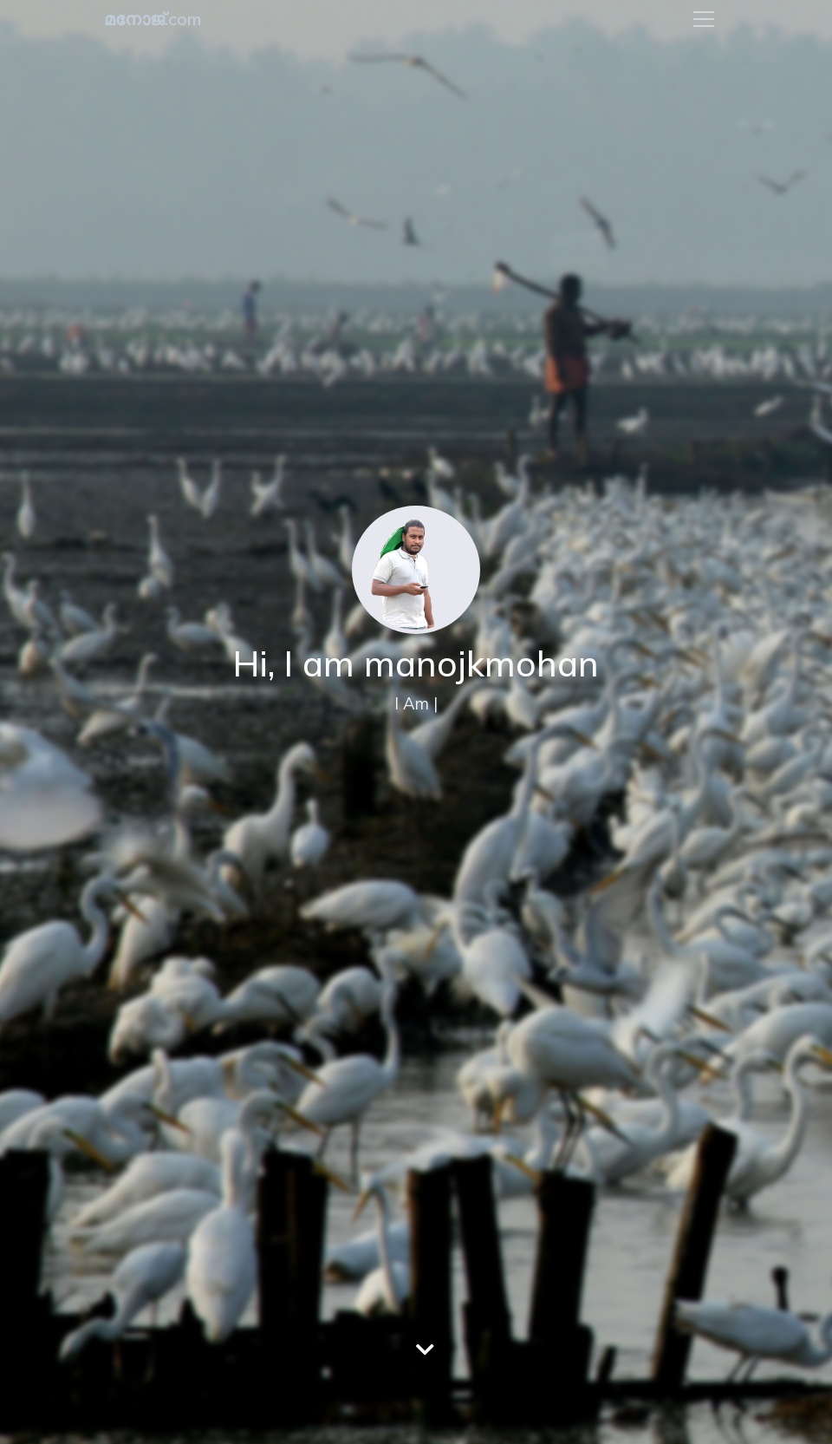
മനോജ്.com (152, 18)
